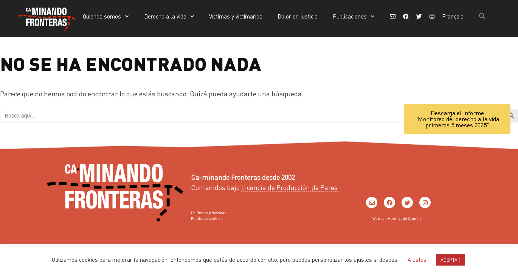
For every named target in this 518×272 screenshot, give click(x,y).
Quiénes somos (106, 16)
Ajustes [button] (417, 259)
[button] (482, 16)
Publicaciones (354, 16)
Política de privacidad (208, 212)
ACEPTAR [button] (450, 260)
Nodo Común (409, 218)
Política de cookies (206, 218)
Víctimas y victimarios (235, 16)
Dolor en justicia (298, 16)
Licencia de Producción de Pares (289, 187)
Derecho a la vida (169, 16)
